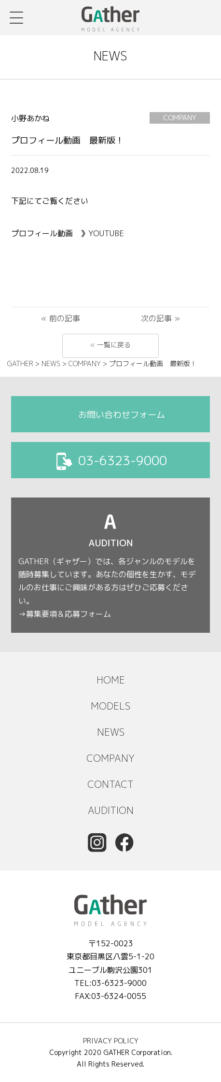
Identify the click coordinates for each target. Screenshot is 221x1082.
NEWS (110, 732)
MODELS (110, 705)
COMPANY (110, 758)
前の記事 (64, 318)
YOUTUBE (107, 233)
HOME (111, 679)
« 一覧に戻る (110, 344)
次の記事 (156, 318)
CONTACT (110, 784)
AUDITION (111, 810)
